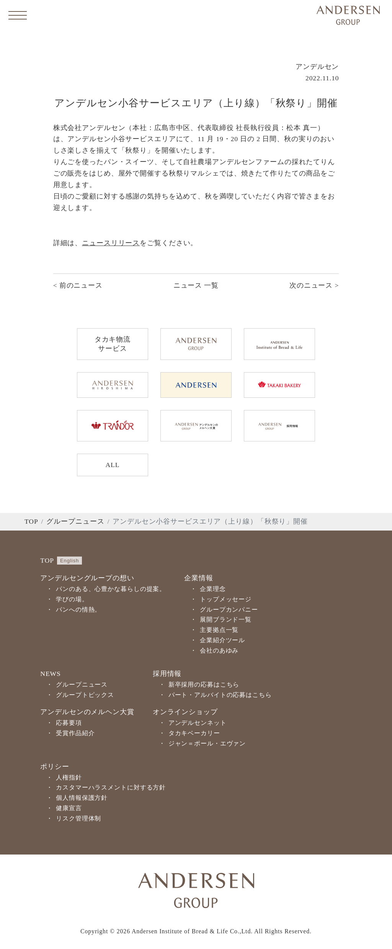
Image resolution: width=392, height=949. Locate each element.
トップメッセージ (226, 599)
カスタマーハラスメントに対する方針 (111, 787)
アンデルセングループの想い (87, 578)
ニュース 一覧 (196, 285)
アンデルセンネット (197, 722)
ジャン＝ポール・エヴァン (207, 743)
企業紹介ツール (222, 640)
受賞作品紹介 (75, 733)
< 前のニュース (78, 285)
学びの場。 (72, 599)
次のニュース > (314, 285)
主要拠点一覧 (219, 630)
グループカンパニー (229, 609)
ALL (112, 465)
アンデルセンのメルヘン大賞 (87, 712)
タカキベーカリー (194, 733)
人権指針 (69, 777)
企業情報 (198, 578)
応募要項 (69, 722)
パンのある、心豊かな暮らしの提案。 (111, 589)
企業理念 (213, 589)
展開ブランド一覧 (226, 619)
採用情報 (167, 673)
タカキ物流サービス (113, 344)
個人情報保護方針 (82, 797)
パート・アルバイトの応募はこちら (220, 695)
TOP (31, 521)
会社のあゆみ (219, 650)
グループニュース (75, 521)
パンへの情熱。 (78, 609)
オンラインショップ (185, 712)
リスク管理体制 (78, 818)
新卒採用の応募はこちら (204, 684)
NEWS (50, 673)
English (69, 560)
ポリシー (54, 766)
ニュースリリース (111, 243)
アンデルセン (317, 66)
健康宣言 (69, 808)
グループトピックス (85, 695)
